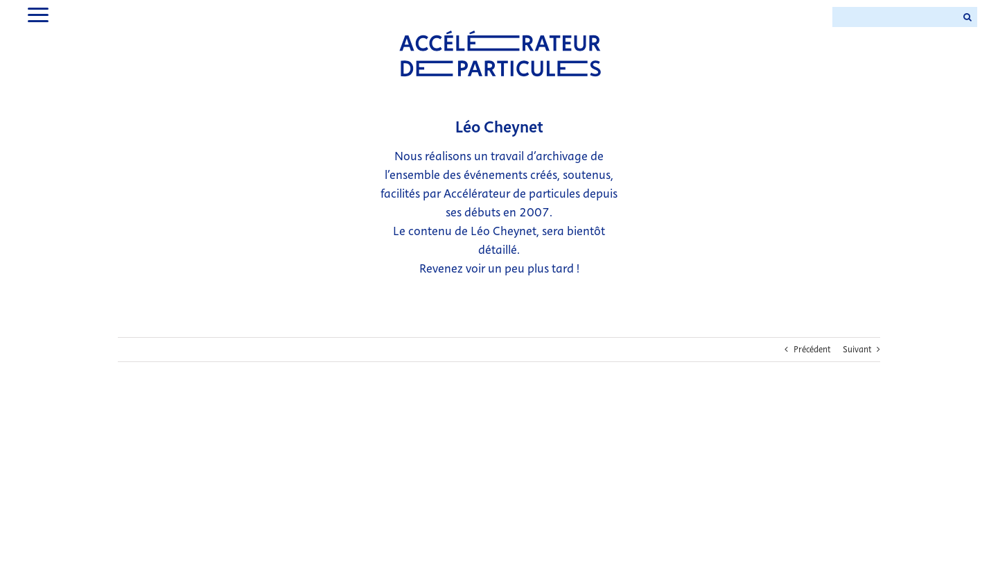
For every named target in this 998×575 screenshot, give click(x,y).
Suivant (857, 349)
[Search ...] (894, 17)
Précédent (812, 349)
